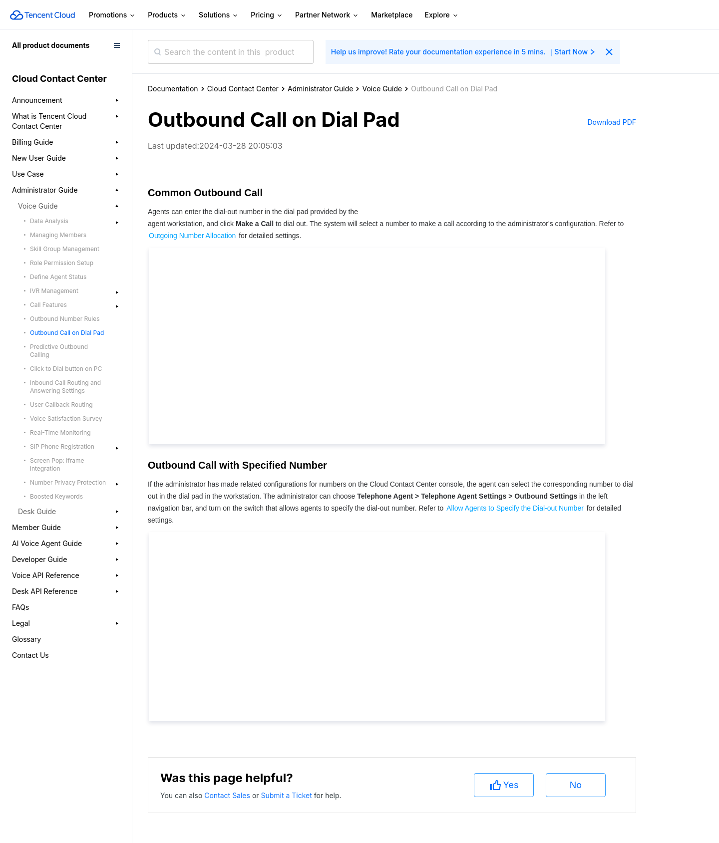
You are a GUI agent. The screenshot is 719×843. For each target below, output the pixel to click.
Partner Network (327, 15)
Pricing (267, 15)
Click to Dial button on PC (66, 368)
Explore (442, 15)
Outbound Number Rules (65, 318)
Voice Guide (382, 88)
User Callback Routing (61, 404)
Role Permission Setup (61, 263)
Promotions (112, 15)
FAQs (20, 607)
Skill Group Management (64, 249)
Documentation (173, 88)
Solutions (219, 15)
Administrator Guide (321, 88)
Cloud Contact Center (243, 88)
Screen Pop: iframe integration (57, 464)
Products (167, 15)
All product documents (50, 45)
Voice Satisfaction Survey (66, 418)
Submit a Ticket (287, 795)
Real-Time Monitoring (60, 432)
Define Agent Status (58, 277)
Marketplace (391, 14)
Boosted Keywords (56, 496)
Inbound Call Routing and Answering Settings (65, 386)
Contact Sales (228, 795)
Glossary (26, 639)
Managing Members (58, 235)
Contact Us (30, 655)
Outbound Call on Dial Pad (67, 332)
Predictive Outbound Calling (59, 350)
